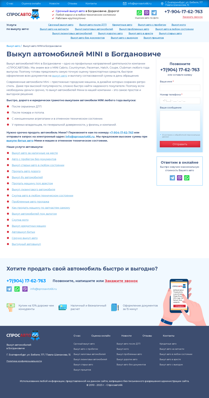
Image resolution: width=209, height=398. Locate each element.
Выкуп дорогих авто (110, 33)
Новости (54, 3)
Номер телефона (171, 94)
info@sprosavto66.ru (140, 3)
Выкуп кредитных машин (29, 226)
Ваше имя (167, 81)
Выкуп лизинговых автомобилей (72, 33)
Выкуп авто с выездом (124, 37)
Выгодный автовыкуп (26, 244)
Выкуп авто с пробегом (152, 24)
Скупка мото (20, 219)
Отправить (180, 144)
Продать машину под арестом (32, 183)
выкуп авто (59, 75)
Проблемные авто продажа (30, 201)
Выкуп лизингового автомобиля (33, 189)
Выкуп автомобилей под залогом (34, 213)
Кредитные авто (122, 24)
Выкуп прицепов (154, 37)
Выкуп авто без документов (88, 37)
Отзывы (72, 3)
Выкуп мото (178, 24)
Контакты (91, 3)
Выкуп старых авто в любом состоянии (38, 165)
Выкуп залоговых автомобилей (94, 29)
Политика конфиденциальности (24, 361)
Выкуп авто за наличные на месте (35, 153)
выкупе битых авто (19, 140)
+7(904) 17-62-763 (26, 281)
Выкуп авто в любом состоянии (174, 29)
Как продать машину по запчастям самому (41, 207)
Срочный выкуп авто (70, 11)
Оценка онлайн (31, 3)
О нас (9, 3)
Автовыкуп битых (23, 232)
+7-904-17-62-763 (183, 12)
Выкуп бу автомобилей (27, 177)
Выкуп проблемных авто (134, 29)
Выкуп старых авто (170, 33)
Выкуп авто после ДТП (93, 24)
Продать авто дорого (26, 171)
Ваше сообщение (170, 107)
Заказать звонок (193, 17)
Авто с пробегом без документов (34, 159)
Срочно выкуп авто (25, 238)
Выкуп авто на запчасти (54, 29)
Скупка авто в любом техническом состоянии (42, 195)
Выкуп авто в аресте (141, 33)
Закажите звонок (121, 281)
